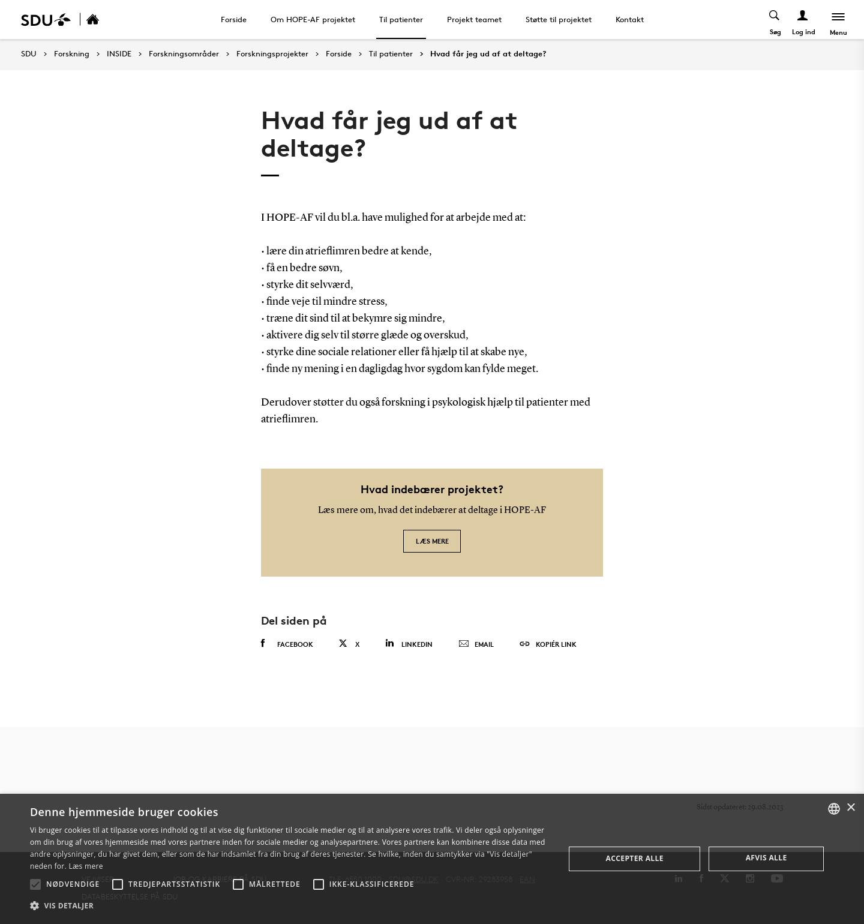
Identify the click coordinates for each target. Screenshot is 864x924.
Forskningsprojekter (272, 54)
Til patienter (401, 19)
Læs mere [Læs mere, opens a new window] (85, 866)
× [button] (850, 807)
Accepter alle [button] (635, 858)
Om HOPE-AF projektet (313, 19)
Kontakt (630, 19)
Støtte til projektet (559, 19)
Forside (234, 19)
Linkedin (409, 643)
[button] (35, 884)
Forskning (71, 54)
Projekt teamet (474, 19)
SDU (29, 54)
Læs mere (432, 540)
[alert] (432, 859)
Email (476, 644)
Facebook (287, 644)
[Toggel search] (775, 19)
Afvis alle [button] (766, 858)
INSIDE (119, 54)
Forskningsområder (184, 54)
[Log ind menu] (803, 19)
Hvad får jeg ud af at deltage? (488, 54)
